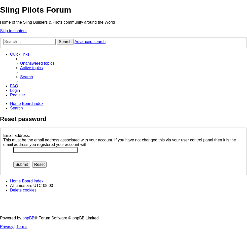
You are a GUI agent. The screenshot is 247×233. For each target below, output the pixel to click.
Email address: (16, 135)
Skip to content (13, 31)
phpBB (28, 218)
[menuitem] (37, 63)
